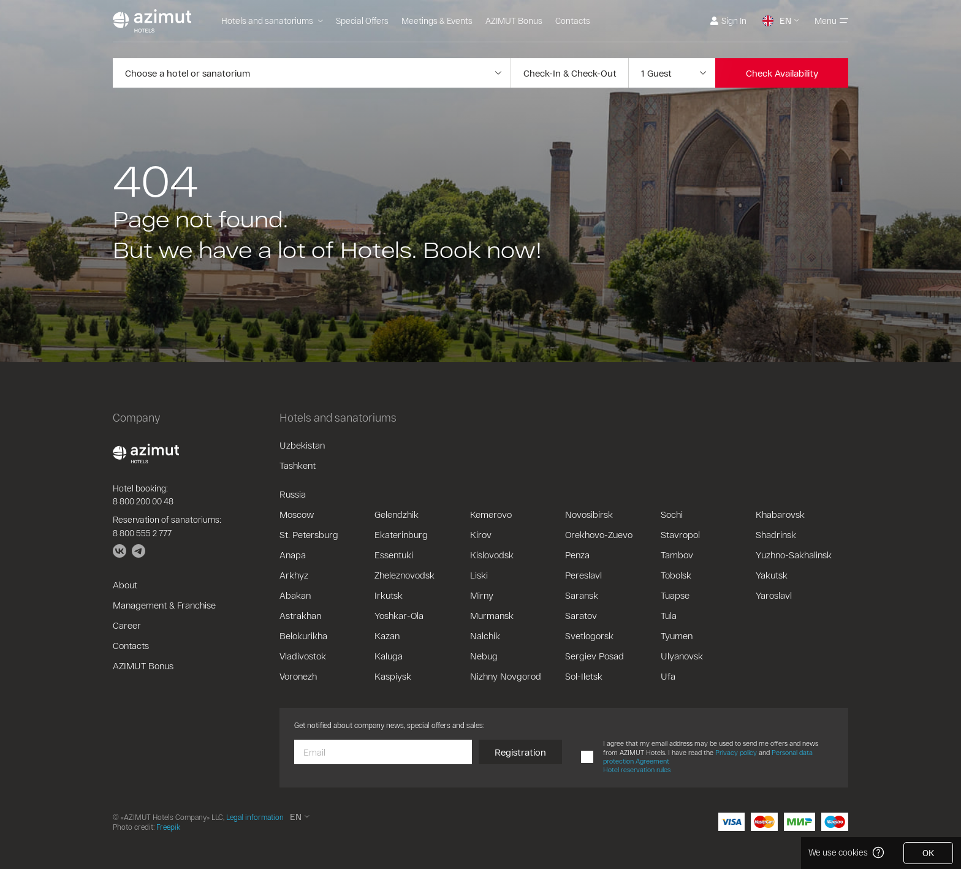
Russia (292, 493)
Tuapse (675, 595)
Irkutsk (388, 595)
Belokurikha (303, 635)
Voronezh (298, 675)
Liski (479, 574)
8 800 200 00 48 (143, 501)
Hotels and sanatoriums (272, 20)
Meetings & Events (437, 20)
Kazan (387, 635)
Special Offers (362, 20)
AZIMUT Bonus (513, 20)
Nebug (484, 655)
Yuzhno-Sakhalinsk (794, 554)
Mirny (481, 595)
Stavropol (680, 534)
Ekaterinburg (401, 534)
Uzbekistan (302, 444)
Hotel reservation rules (636, 769)
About (125, 584)
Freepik (168, 826)
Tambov (677, 554)
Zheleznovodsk (404, 574)
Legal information (255, 817)
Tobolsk (676, 574)
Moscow (296, 514)
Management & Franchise (164, 604)
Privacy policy (736, 752)
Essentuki (393, 554)
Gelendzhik (396, 514)
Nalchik (485, 635)
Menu (831, 20)
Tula (669, 615)
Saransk (581, 595)
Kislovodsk (492, 554)
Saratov (581, 615)
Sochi (672, 514)
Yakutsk (772, 574)
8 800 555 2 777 (142, 533)
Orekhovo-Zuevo (598, 534)
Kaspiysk (392, 675)
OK (928, 853)
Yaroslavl (774, 595)
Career (127, 625)
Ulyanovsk (682, 655)
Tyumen (677, 635)
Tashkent (297, 465)
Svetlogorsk (589, 635)
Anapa (292, 554)
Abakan (295, 595)
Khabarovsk (780, 514)
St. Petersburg (308, 534)
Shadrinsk (776, 534)
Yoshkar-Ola (399, 615)
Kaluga (388, 655)
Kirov (481, 534)
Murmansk (492, 615)
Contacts (572, 20)
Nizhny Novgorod (505, 675)
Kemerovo (491, 514)
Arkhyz (293, 574)
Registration (520, 751)
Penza (577, 554)
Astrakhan (300, 615)
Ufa (668, 675)
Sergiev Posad (594, 655)
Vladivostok (302, 655)
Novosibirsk (589, 514)
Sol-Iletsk (583, 675)
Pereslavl (583, 574)
